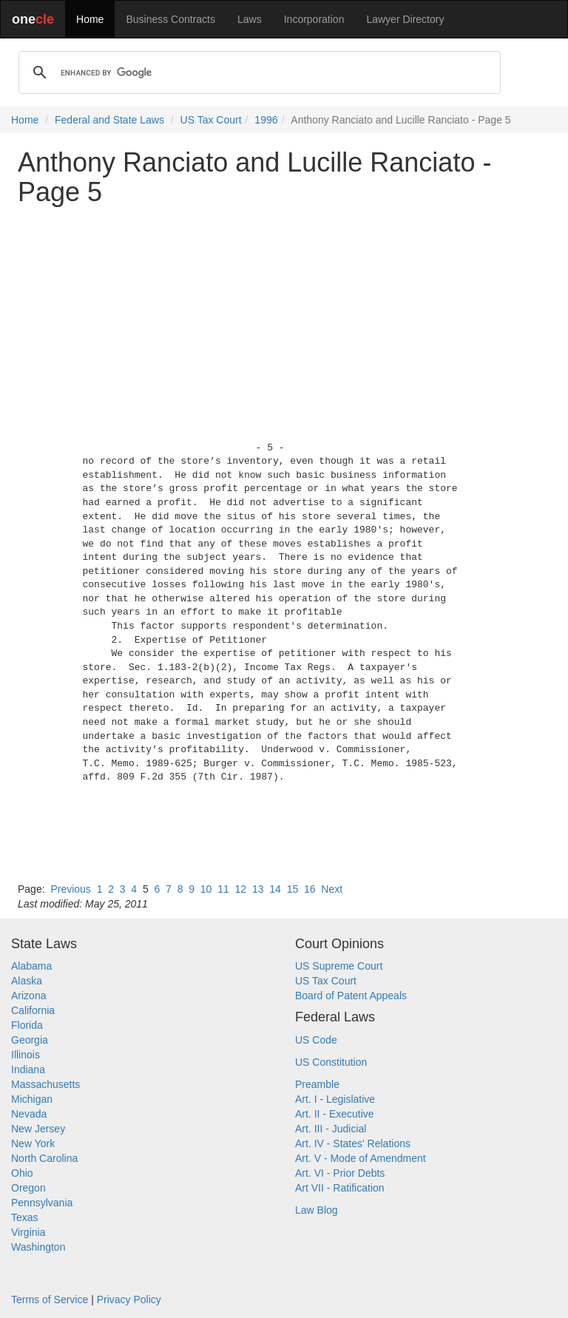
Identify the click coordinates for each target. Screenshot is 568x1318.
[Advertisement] (284, 320)
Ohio (22, 1173)
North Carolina (44, 1158)
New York (33, 1143)
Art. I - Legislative (335, 1099)
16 (310, 889)
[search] (257, 72)
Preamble (317, 1084)
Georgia (29, 1040)
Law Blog (316, 1210)
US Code (316, 1040)
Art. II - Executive (334, 1114)
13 (258, 889)
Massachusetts (45, 1084)
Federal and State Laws (109, 120)
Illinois (25, 1055)
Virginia (28, 1232)
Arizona (28, 995)
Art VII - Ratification (340, 1188)
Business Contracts (170, 19)
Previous (70, 889)
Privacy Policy (129, 1299)
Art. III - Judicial (330, 1129)
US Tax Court (211, 120)
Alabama (31, 966)
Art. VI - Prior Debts (340, 1173)
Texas (24, 1217)
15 (293, 889)
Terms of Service (49, 1299)
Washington (38, 1247)
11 (223, 889)
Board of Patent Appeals (351, 995)
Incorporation (314, 19)
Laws (249, 19)
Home (90, 19)
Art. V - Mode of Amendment (360, 1158)
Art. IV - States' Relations (352, 1143)
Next (331, 889)
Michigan (32, 1099)
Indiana (28, 1069)
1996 (265, 120)
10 (206, 889)
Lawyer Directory (405, 19)
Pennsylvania (41, 1203)
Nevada (29, 1114)
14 (275, 889)
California (33, 1010)
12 (241, 889)
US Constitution (331, 1062)
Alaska (26, 981)
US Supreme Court (338, 966)
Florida (27, 1025)
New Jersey (38, 1129)
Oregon (28, 1188)
